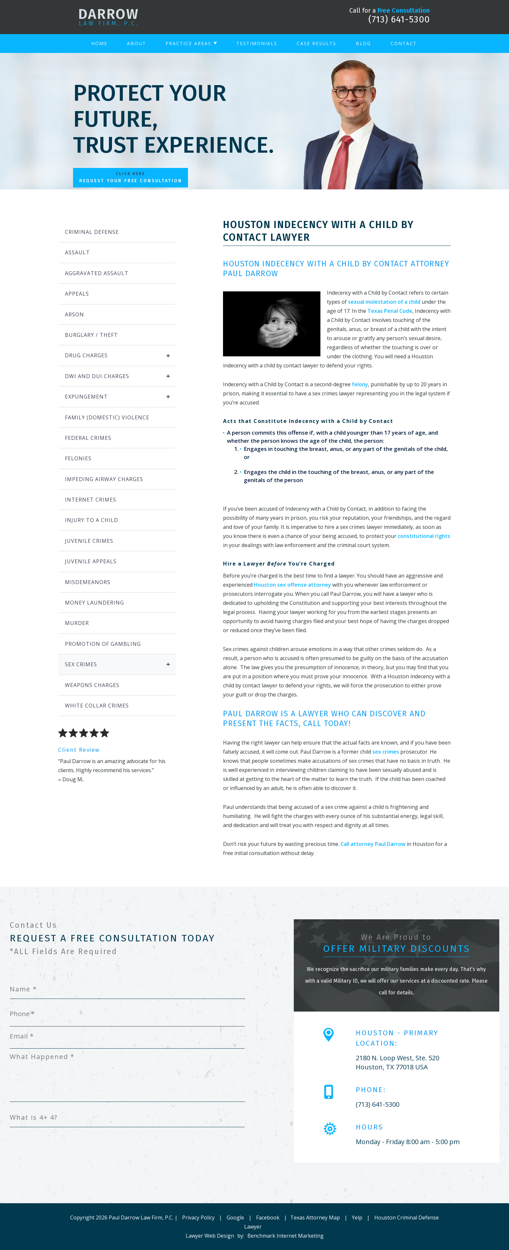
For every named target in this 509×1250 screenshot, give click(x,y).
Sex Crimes (120, 664)
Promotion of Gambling (103, 643)
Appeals (77, 293)
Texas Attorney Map (315, 1217)
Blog (363, 43)
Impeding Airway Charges (104, 479)
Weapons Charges (92, 685)
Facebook (267, 1217)
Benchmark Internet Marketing (285, 1235)
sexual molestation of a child (384, 301)
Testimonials (256, 43)
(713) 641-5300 (399, 19)
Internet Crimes (90, 499)
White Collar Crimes (97, 705)
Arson (74, 314)
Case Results (316, 43)
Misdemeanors (87, 582)
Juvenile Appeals (91, 561)
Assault (77, 252)
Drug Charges (120, 355)
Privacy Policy (198, 1217)
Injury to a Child (91, 520)
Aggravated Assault (97, 273)
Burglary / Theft (91, 334)
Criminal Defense (92, 232)
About (136, 43)
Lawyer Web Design (210, 1235)
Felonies (78, 458)
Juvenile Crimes (89, 540)
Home (99, 43)
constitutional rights (424, 536)
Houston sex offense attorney (292, 584)
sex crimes (385, 751)
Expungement (120, 397)
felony (360, 384)
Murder (77, 623)
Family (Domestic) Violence (107, 417)
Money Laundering (94, 602)
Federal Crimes (88, 437)
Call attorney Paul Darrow (373, 844)
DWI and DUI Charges (120, 376)
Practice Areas (188, 43)
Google (235, 1217)
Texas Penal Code (389, 310)
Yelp (357, 1217)
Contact (404, 43)
